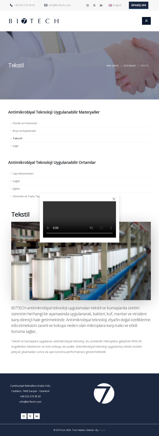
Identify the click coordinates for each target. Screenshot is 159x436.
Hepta (102, 429)
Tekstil (17, 138)
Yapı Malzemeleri (23, 173)
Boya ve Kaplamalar (24, 131)
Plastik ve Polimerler (25, 123)
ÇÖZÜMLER (129, 65)
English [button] (115, 5)
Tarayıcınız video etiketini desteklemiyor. (79, 219)
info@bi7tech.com (57, 5)
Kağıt (15, 146)
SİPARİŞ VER (138, 5)
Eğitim (16, 188)
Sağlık (16, 181)
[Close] (114, 199)
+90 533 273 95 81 (22, 5)
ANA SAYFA (113, 65)
